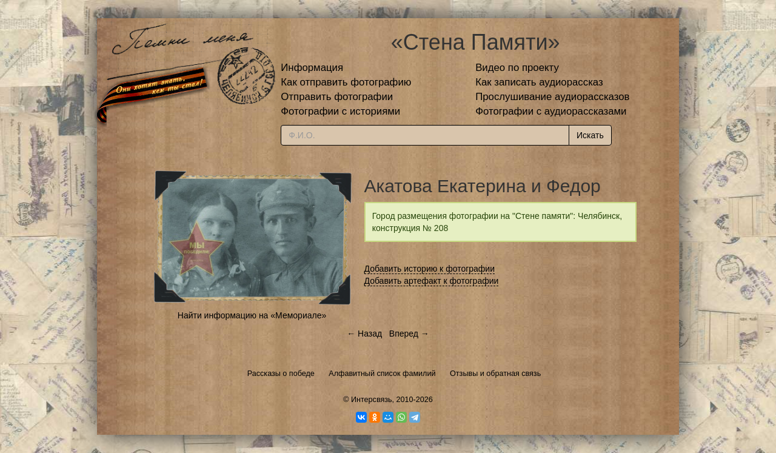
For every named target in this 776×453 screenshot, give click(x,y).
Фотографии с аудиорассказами (550, 111)
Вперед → (409, 333)
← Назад (364, 333)
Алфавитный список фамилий (382, 373)
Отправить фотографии (337, 96)
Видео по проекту (517, 67)
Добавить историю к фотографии (429, 268)
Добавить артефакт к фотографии (431, 281)
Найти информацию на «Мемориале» (252, 315)
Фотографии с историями (340, 111)
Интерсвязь (371, 399)
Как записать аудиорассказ (539, 82)
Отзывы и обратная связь (495, 373)
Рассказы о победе (281, 373)
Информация (312, 67)
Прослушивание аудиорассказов (552, 96)
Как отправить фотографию (346, 82)
